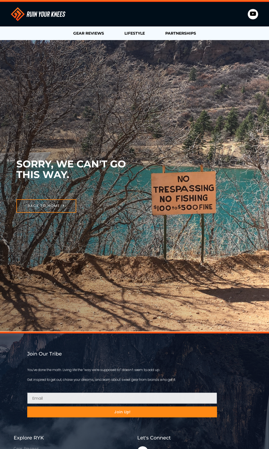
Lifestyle (134, 33)
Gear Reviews (88, 33)
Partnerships (180, 33)
